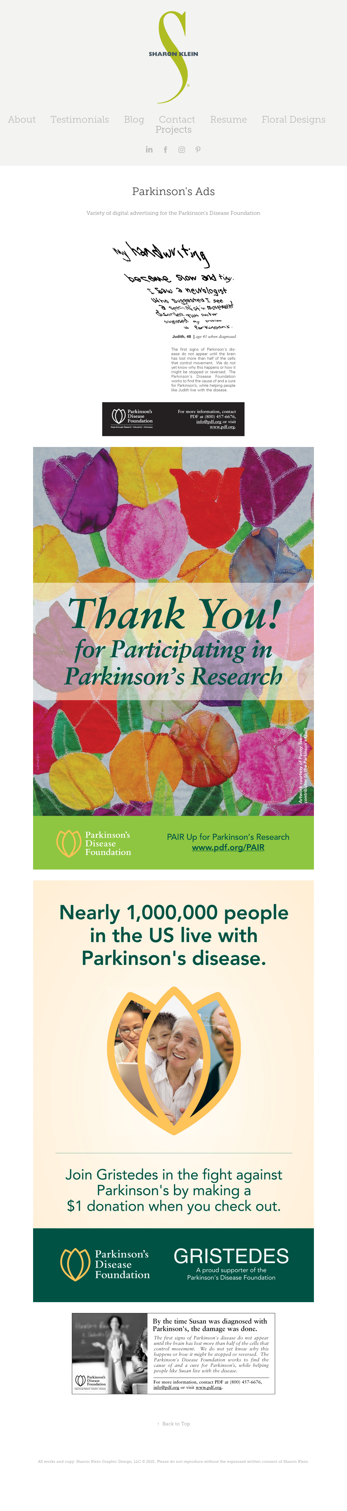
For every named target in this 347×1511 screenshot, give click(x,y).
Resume (228, 119)
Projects (173, 129)
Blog (134, 119)
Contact (177, 119)
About (22, 119)
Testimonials (79, 119)
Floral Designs (294, 119)
